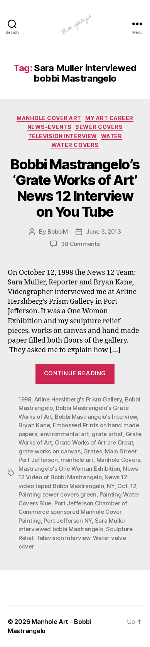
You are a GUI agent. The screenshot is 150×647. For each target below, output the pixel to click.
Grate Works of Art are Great (94, 442)
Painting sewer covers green (57, 494)
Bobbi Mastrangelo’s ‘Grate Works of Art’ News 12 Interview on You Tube (75, 188)
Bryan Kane (34, 425)
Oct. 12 (126, 486)
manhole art (77, 459)
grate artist (107, 434)
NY (111, 486)
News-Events (49, 127)
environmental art (64, 434)
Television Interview (62, 136)
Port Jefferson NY (68, 520)
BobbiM (57, 231)
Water (111, 136)
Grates (92, 451)
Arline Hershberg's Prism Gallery (78, 399)
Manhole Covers (118, 459)
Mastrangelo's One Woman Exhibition (69, 468)
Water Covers (74, 145)
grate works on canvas (50, 451)
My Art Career (109, 118)
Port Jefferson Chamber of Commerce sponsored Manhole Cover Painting (73, 512)
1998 (25, 399)
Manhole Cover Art (49, 118)
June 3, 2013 (103, 231)
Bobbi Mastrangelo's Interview (96, 416)
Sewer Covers (99, 127)
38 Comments (80, 243)
